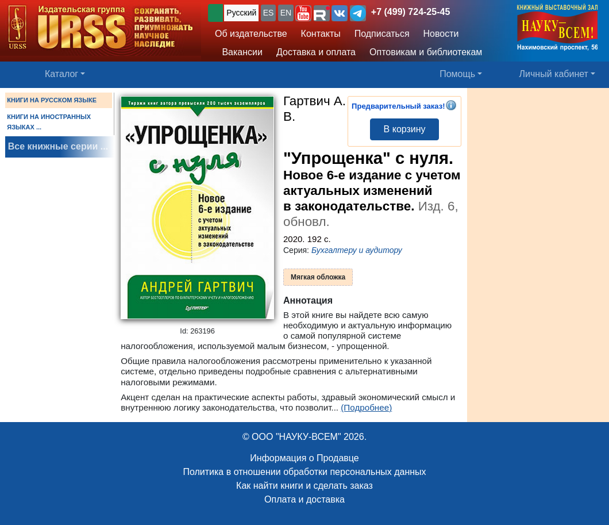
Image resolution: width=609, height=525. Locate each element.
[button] (303, 13)
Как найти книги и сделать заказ (304, 485)
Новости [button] (441, 34)
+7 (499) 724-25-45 (410, 12)
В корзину (405, 129)
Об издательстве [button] (251, 34)
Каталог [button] (61, 74)
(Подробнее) (366, 407)
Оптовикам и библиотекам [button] (425, 52)
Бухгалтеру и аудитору (356, 250)
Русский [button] (241, 12)
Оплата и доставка (304, 499)
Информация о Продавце (304, 458)
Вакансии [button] (239, 52)
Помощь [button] (457, 74)
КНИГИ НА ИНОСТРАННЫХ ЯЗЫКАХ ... (49, 122)
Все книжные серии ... (58, 146)
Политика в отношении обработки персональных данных (304, 472)
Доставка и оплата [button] (316, 52)
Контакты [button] (321, 34)
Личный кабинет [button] (553, 74)
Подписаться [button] (382, 34)
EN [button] (285, 12)
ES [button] (268, 12)
